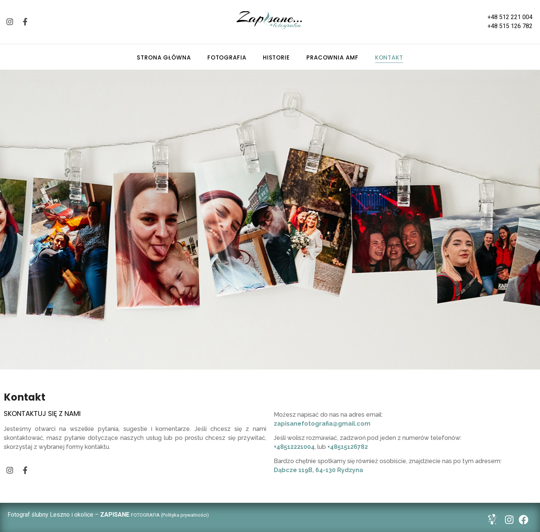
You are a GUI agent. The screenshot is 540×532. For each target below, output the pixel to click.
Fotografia (226, 57)
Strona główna (164, 57)
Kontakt (389, 57)
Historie (276, 57)
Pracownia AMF (332, 57)
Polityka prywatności (184, 515)
